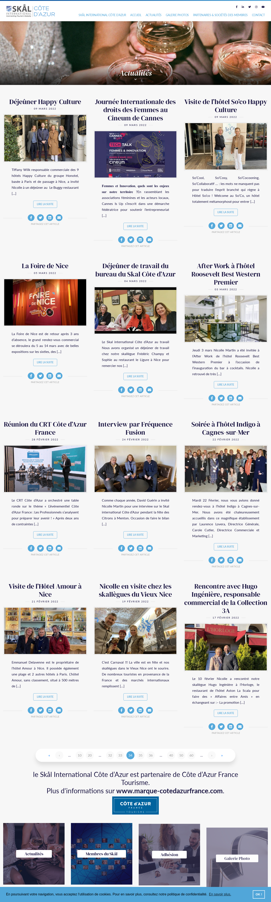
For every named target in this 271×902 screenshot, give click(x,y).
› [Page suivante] (211, 755)
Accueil (135, 15)
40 (171, 755)
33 (120, 755)
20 (90, 755)
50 (181, 755)
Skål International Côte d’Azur (102, 15)
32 (110, 755)
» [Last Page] (222, 755)
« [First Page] (49, 755)
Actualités (154, 15)
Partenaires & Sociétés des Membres (220, 15)
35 (140, 755)
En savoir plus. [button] (220, 894)
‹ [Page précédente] (59, 755)
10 (80, 755)
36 (151, 755)
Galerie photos (177, 15)
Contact (258, 15)
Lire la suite (45, 204)
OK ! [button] (259, 894)
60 (191, 755)
